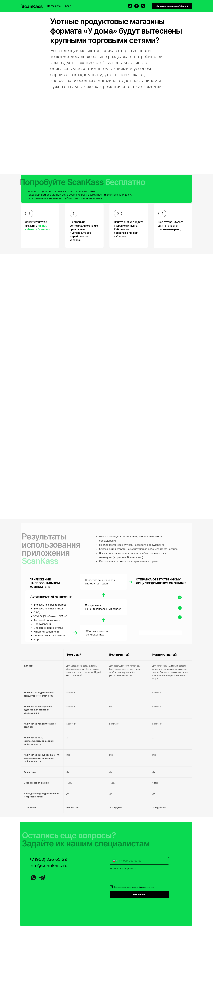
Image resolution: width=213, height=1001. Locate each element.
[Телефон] (143, 6)
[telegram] (136, 6)
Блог (68, 5)
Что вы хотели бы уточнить (122, 868)
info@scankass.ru (48, 866)
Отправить (139, 894)
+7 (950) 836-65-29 (48, 859)
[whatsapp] (130, 6)
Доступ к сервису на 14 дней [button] (172, 6)
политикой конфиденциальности (140, 887)
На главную (54, 5)
